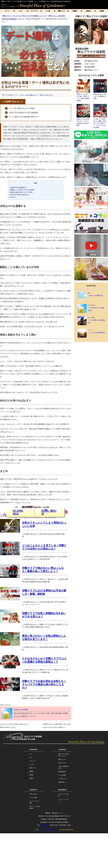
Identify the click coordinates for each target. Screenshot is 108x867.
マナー (51, 95)
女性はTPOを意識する (17, 187)
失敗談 (31, 812)
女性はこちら (62, 796)
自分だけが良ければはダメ (19, 194)
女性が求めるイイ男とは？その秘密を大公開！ (100, 89)
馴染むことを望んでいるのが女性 (21, 190)
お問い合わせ (48, 533)
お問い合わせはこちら (91, 56)
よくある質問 (62, 809)
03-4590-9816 (18, 533)
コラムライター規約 (63, 828)
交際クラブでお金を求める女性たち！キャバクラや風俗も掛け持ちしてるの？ (44, 718)
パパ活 (48, 11)
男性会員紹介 (62, 805)
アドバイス (34, 11)
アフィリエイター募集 (34, 835)
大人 (20, 11)
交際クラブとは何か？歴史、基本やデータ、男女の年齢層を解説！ (83, 90)
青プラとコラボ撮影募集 (34, 841)
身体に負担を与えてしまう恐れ (21, 192)
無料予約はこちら (91, 70)
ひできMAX (9, 95)
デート (7, 11)
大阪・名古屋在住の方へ (63, 801)
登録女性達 (61, 816)
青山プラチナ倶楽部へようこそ (63, 788)
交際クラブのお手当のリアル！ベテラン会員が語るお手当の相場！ (83, 115)
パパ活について (62, 812)
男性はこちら (62, 793)
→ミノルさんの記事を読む (96, 332)
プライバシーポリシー (63, 834)
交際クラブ (61, 11)
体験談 (75, 11)
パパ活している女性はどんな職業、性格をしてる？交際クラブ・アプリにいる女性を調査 (100, 116)
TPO (41, 95)
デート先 (45, 95)
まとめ (12, 197)
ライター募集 (33, 831)
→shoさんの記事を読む (95, 295)
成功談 (88, 11)
